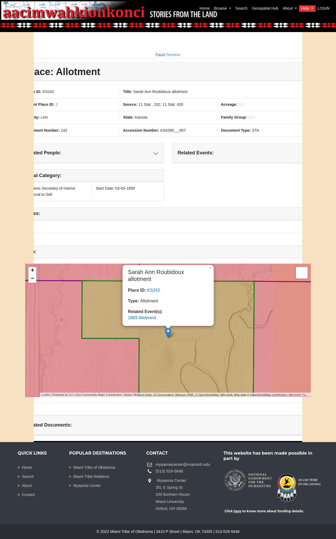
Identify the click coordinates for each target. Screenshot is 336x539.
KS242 (153, 290)
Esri (71, 394)
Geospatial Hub (265, 8)
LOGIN (324, 8)
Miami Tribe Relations (89, 476)
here (238, 511)
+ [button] (32, 271)
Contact (26, 495)
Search (241, 8)
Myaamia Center (85, 485)
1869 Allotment (142, 317)
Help (305, 8)
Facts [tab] (160, 55)
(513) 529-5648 (169, 471)
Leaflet (45, 394)
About (288, 8)
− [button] (32, 279)
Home (205, 8)
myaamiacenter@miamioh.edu (183, 464)
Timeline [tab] (173, 55)
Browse (221, 8)
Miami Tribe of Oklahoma (92, 467)
